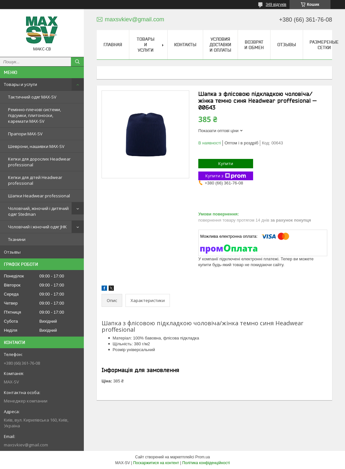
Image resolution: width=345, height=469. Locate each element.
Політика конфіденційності (206, 463)
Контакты (185, 44)
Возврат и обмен (254, 44)
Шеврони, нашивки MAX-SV (36, 146)
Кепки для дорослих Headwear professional (39, 162)
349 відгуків (276, 4)
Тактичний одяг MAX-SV (32, 97)
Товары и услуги (20, 84)
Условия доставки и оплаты (220, 44)
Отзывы (12, 252)
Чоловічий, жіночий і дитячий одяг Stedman (38, 211)
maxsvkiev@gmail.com (26, 445)
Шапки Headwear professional (39, 196)
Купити (225, 163)
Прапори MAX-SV (25, 134)
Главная (113, 44)
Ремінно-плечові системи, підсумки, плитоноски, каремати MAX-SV (34, 115)
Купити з (225, 176)
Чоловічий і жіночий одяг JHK (37, 227)
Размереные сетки (324, 44)
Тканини (16, 239)
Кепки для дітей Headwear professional (35, 180)
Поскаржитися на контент (156, 463)
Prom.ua (202, 457)
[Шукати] (77, 62)
